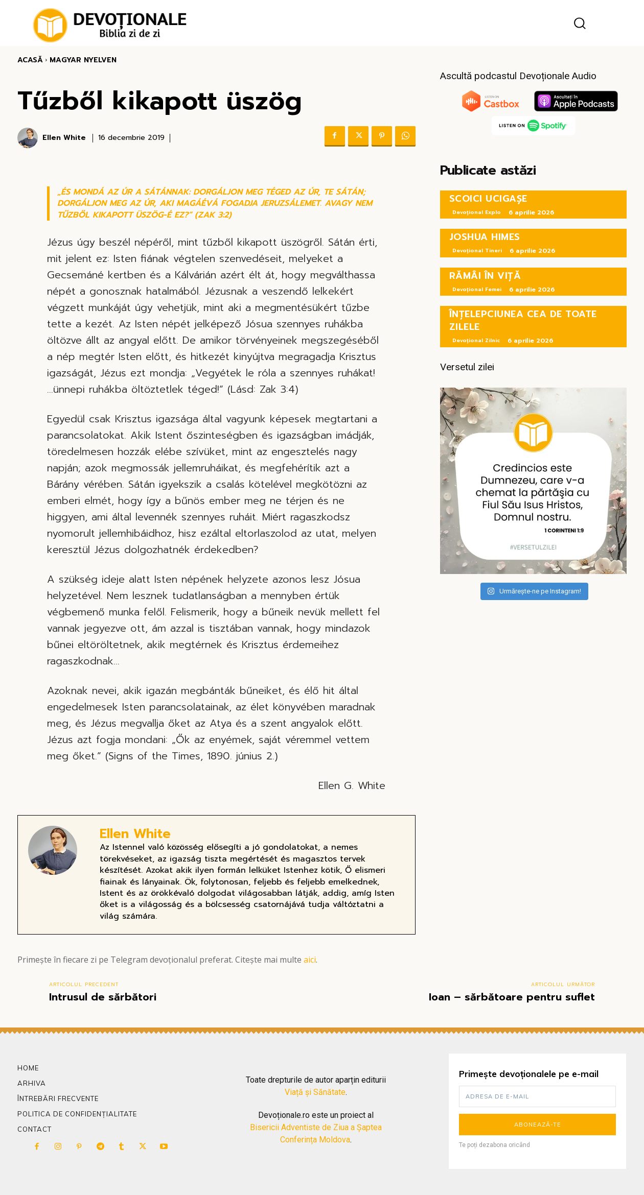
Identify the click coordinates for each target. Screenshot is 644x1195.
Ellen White (64, 138)
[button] (579, 23)
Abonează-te (537, 1124)
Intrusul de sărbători (102, 997)
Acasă (30, 60)
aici (310, 959)
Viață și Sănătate (315, 1092)
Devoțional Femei (476, 289)
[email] (537, 1096)
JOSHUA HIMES (484, 237)
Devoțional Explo (476, 212)
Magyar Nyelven (83, 60)
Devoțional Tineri (477, 250)
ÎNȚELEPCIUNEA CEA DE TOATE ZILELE (523, 320)
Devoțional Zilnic (476, 340)
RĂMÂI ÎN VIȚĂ (485, 276)
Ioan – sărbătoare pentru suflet (512, 997)
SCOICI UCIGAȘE (488, 199)
